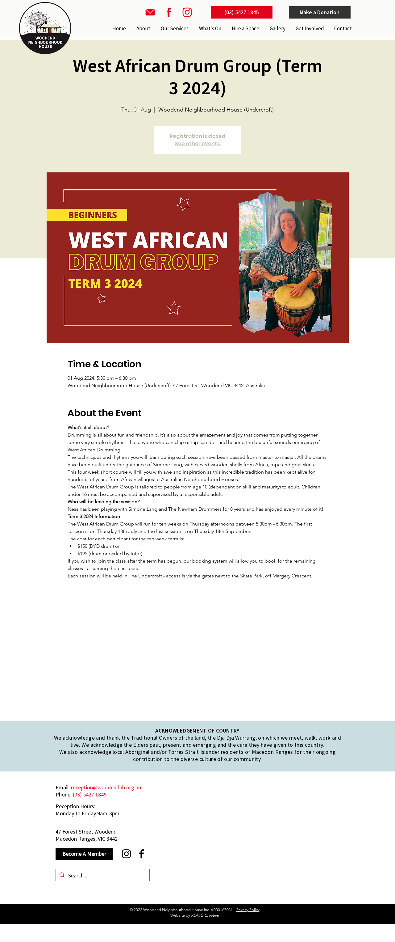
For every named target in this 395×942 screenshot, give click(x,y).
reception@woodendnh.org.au (106, 787)
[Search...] (102, 875)
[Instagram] (126, 854)
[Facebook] (141, 854)
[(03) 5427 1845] (241, 12)
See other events (197, 143)
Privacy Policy (248, 909)
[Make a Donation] (320, 12)
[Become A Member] (84, 854)
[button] (174, 28)
